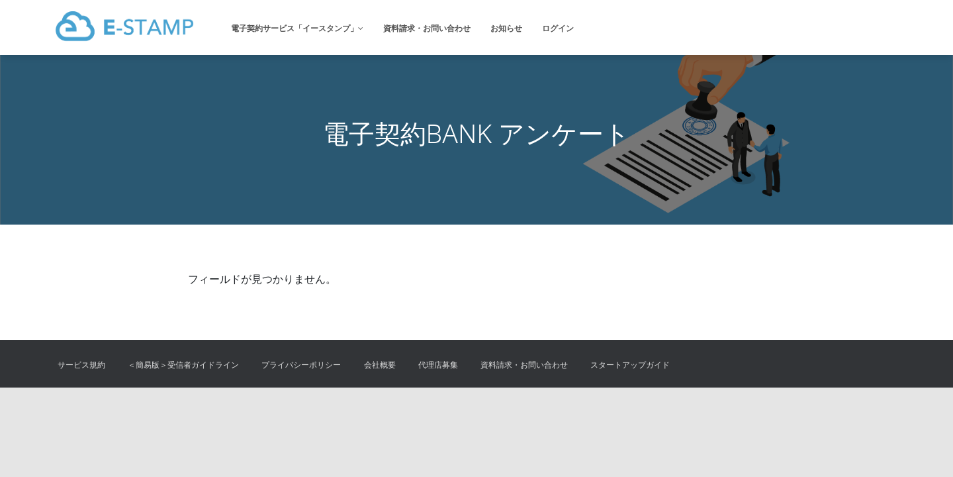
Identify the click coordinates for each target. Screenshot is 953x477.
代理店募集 (438, 364)
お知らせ (506, 28)
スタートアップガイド (630, 364)
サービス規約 (81, 364)
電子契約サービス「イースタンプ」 (297, 28)
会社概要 (380, 364)
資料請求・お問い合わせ (427, 28)
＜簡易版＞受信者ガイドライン (183, 364)
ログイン (558, 28)
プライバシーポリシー (301, 364)
